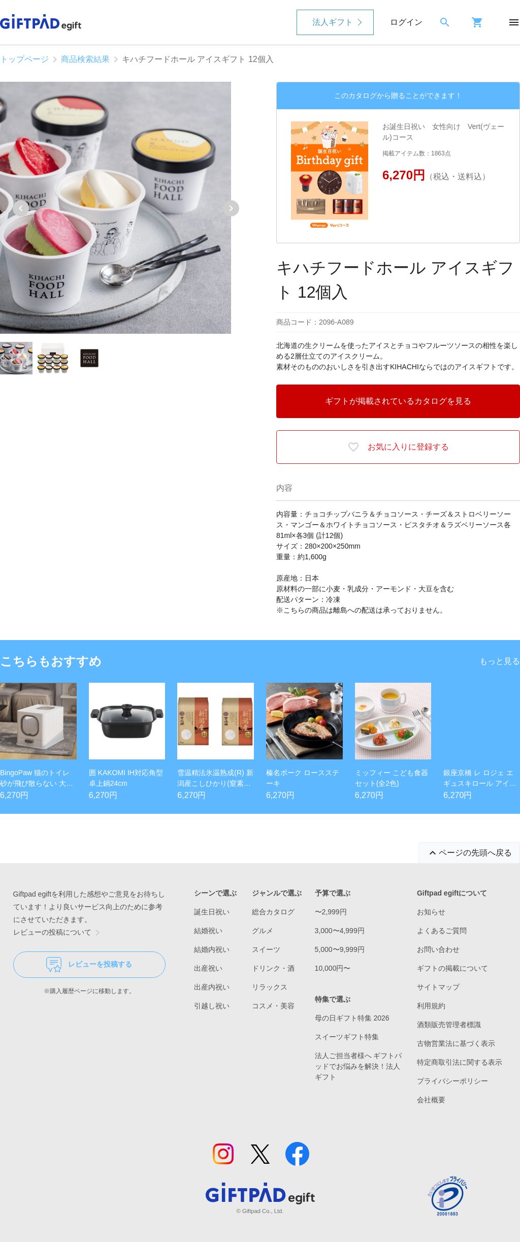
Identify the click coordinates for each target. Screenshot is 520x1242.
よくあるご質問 (442, 931)
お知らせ (431, 912)
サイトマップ (438, 987)
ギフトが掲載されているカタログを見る (398, 401)
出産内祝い (212, 987)
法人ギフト (332, 22)
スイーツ (266, 949)
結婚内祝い (212, 949)
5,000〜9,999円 (340, 949)
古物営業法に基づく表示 (456, 1043)
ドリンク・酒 (273, 968)
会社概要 (431, 1100)
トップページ (24, 59)
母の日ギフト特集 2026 (352, 1018)
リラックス (269, 987)
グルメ (262, 931)
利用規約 (431, 1006)
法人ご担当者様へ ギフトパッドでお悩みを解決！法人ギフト (358, 1066)
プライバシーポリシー (452, 1081)
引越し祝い (212, 1006)
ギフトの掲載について (452, 968)
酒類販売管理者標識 (449, 1025)
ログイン (406, 22)
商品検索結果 (85, 59)
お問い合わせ (438, 949)
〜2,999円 (331, 912)
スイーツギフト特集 (347, 1037)
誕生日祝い (212, 912)
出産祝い (208, 968)
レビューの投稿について (58, 933)
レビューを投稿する (89, 964)
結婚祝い (208, 931)
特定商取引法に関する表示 (459, 1062)
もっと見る (499, 661)
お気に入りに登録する (398, 447)
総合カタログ (273, 912)
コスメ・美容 (273, 1006)
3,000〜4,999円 (340, 931)
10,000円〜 (333, 968)
